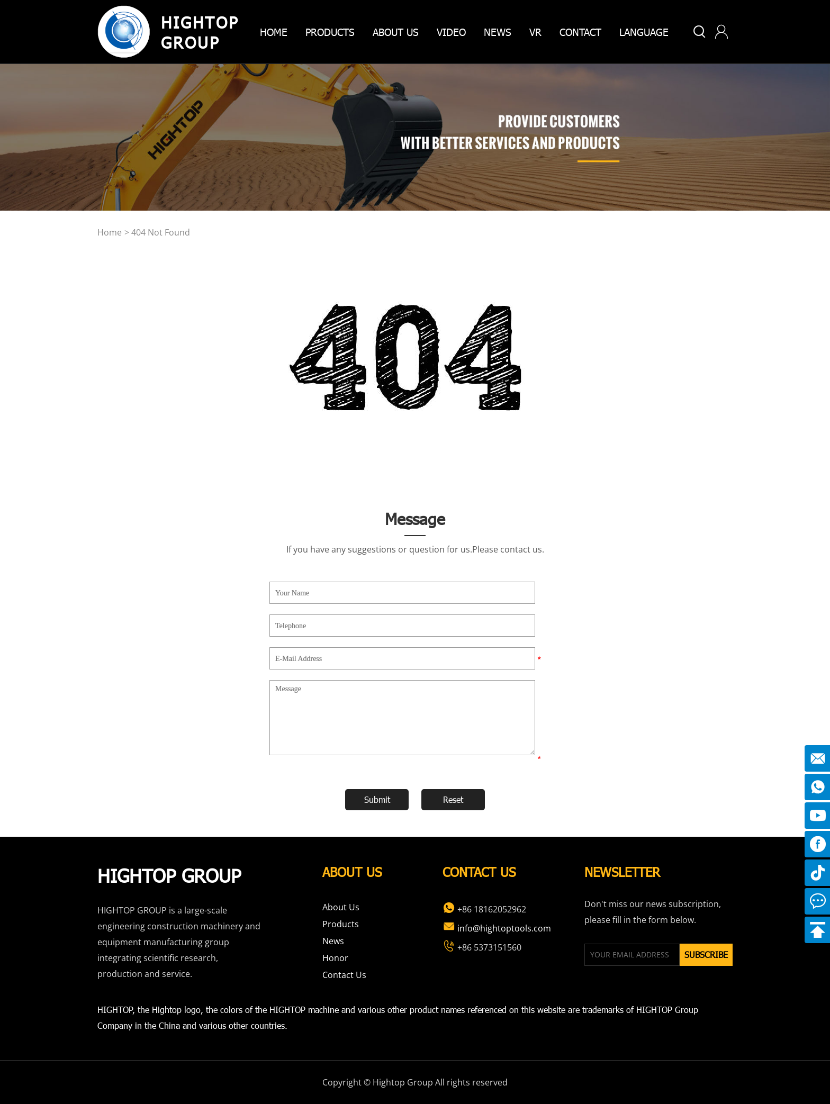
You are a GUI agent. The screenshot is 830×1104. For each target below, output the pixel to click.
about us (396, 31)
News (497, 31)
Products (340, 924)
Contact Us (344, 975)
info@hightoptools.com (497, 928)
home (273, 31)
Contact (580, 31)
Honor (335, 958)
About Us (340, 907)
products (330, 31)
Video (451, 31)
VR (535, 31)
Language (644, 31)
